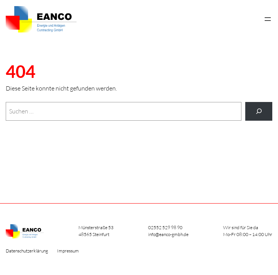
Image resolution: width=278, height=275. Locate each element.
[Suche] (258, 111)
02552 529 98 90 (165, 227)
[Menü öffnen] (267, 19)
